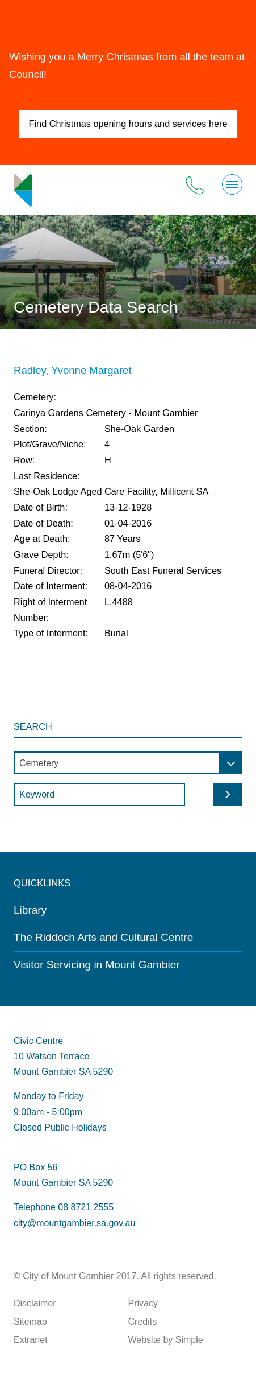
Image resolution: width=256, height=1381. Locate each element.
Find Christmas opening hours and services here (128, 123)
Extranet (31, 1340)
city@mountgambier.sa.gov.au (74, 1223)
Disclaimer (35, 1303)
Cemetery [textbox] (38, 763)
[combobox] (128, 762)
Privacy (143, 1303)
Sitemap (30, 1321)
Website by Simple (165, 1340)
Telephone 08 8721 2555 (64, 1207)
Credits (142, 1321)
